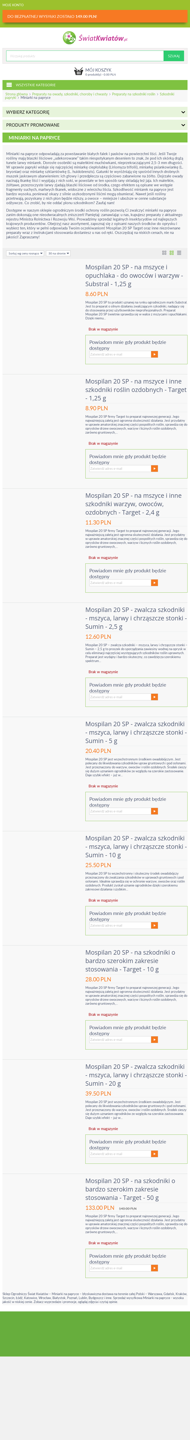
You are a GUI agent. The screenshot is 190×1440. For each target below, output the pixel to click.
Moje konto (13, 5)
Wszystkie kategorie (31, 84)
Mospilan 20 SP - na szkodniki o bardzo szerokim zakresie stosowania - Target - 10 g (130, 960)
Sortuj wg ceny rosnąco (26, 253)
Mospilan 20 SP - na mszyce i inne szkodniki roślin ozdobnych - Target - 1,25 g (136, 389)
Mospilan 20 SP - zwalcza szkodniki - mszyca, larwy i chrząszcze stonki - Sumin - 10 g (136, 846)
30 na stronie (58, 253)
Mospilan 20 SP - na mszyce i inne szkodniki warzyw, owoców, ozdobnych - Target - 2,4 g (133, 503)
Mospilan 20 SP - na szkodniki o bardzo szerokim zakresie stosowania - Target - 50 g (130, 1189)
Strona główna (16, 94)
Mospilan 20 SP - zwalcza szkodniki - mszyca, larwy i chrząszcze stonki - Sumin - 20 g (136, 1074)
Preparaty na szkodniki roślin (133, 94)
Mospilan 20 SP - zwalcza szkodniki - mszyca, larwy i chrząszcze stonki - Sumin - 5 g (136, 732)
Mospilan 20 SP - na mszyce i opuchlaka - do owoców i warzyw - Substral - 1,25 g (134, 275)
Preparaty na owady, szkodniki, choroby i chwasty (70, 94)
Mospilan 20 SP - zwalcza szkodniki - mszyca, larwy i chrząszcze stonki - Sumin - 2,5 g (136, 618)
